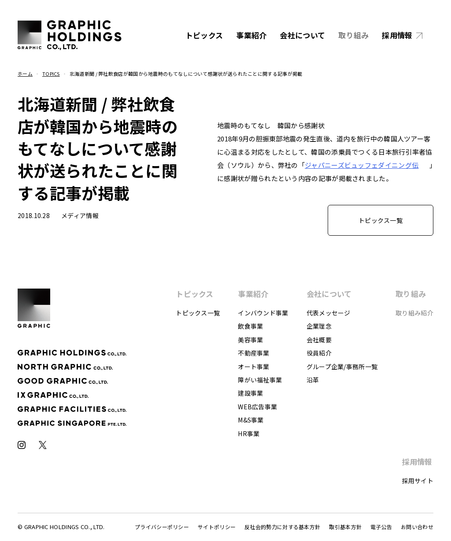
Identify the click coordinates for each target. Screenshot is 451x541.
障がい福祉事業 (260, 379)
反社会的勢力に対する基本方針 (282, 526)
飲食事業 (250, 326)
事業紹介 (251, 35)
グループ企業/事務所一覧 (342, 366)
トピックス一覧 (198, 312)
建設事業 (250, 393)
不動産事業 (254, 352)
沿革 (313, 379)
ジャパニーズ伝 (361, 165)
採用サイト (418, 480)
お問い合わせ (417, 526)
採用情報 (397, 35)
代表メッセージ (329, 312)
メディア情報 (80, 215)
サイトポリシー (217, 526)
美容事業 (250, 339)
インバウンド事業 (263, 312)
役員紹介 (319, 352)
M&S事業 (251, 419)
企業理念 (319, 326)
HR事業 (248, 433)
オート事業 (254, 366)
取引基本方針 (345, 526)
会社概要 (319, 339)
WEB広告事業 (257, 406)
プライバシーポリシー (162, 526)
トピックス (204, 35)
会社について (302, 35)
